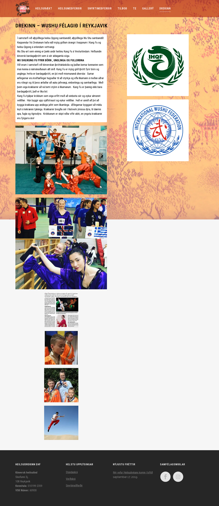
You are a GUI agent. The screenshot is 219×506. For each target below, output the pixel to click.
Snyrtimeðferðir (74, 485)
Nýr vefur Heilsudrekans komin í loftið (133, 472)
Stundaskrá (72, 472)
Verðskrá (70, 478)
